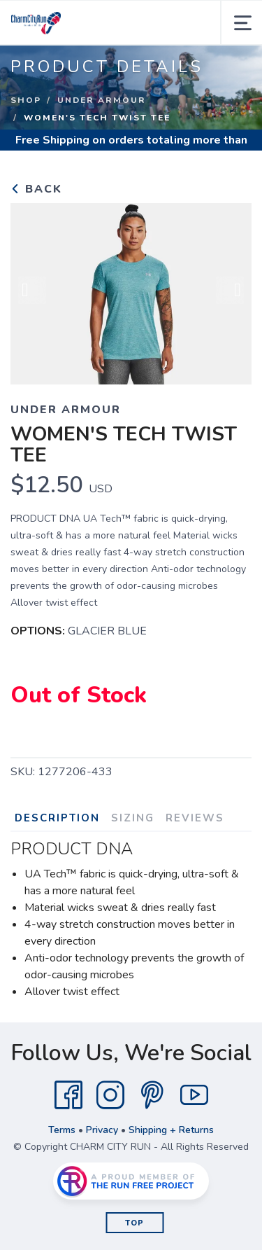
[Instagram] (110, 1095)
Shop (25, 100)
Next (230, 291)
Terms (61, 1130)
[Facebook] (68, 1095)
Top (134, 1223)
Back (36, 189)
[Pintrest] (152, 1095)
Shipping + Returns (171, 1130)
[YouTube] (194, 1095)
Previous (32, 291)
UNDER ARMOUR (101, 100)
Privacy (102, 1130)
